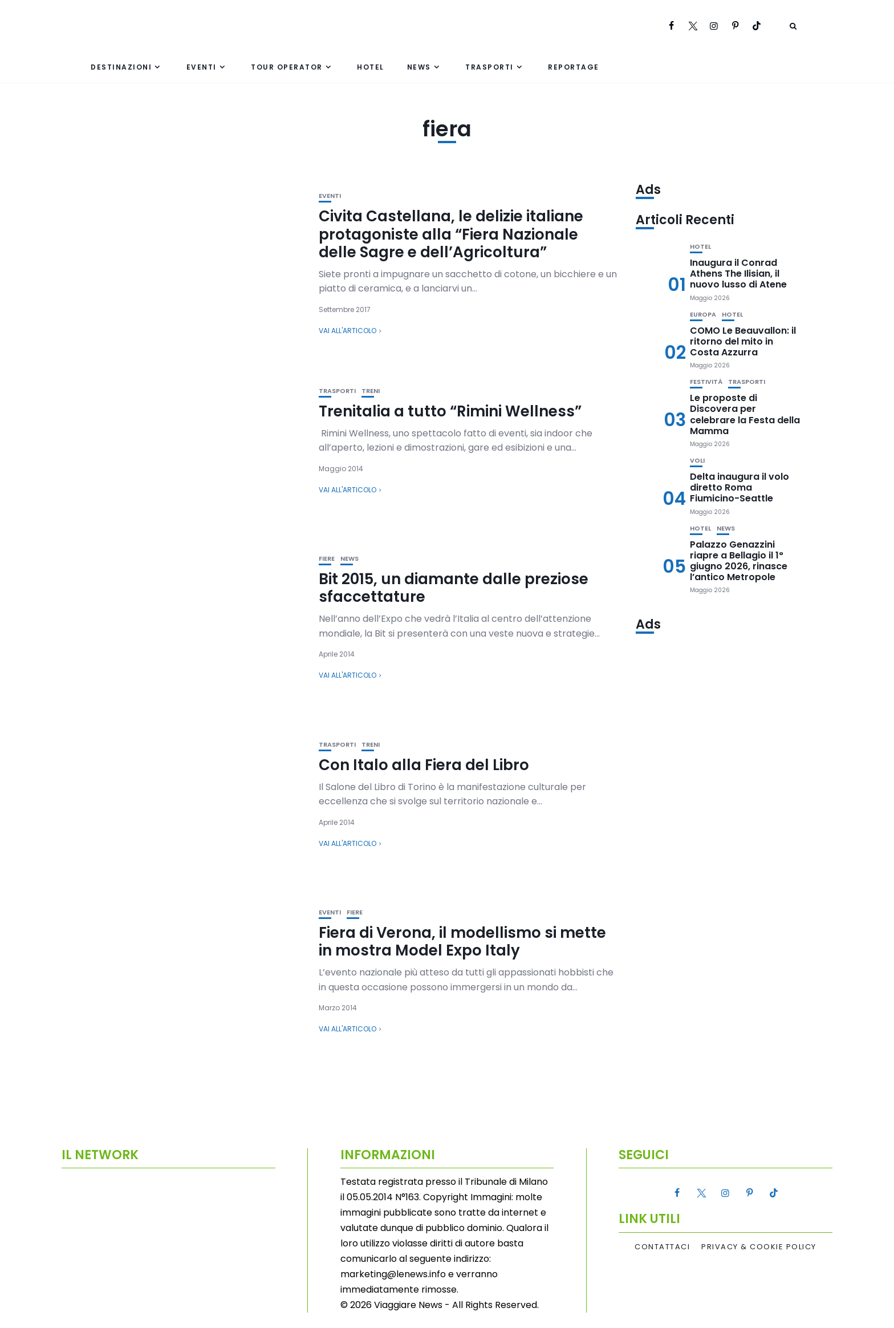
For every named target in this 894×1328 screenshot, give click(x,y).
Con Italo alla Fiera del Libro (424, 765)
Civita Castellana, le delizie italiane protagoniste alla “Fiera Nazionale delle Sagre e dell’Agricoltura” (451, 234)
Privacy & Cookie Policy (758, 1247)
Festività (706, 382)
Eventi (201, 67)
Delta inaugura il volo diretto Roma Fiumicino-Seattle (739, 487)
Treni (370, 391)
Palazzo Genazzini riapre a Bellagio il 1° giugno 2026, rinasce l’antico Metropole (738, 561)
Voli (697, 460)
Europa (703, 314)
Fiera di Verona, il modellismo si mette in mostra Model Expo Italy (462, 941)
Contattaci (662, 1247)
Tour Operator (287, 67)
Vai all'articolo (347, 330)
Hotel (370, 67)
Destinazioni (121, 67)
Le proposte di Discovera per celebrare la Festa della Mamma (745, 414)
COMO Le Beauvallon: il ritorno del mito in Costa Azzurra (743, 341)
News (419, 67)
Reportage (573, 67)
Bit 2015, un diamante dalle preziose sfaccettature (453, 588)
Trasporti (489, 67)
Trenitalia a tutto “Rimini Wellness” (450, 411)
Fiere (327, 559)
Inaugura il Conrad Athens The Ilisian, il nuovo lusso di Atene (738, 273)
